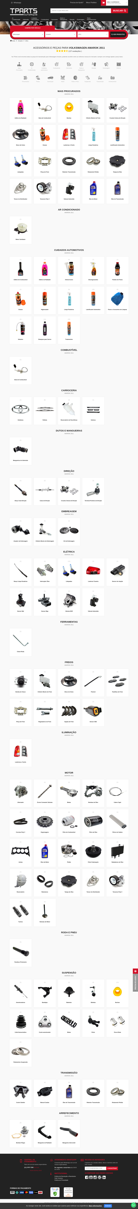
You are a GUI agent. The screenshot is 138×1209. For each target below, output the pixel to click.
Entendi (108, 1206)
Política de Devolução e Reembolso (65, 1176)
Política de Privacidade (61, 1180)
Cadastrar (112, 1168)
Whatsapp (16, 3)
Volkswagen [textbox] (16, 34)
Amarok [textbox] (48, 34)
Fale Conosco (59, 1178)
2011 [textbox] (79, 34)
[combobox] (28, 34)
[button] (135, 980)
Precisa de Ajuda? (76, 2)
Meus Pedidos (91, 2)
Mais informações (95, 1206)
